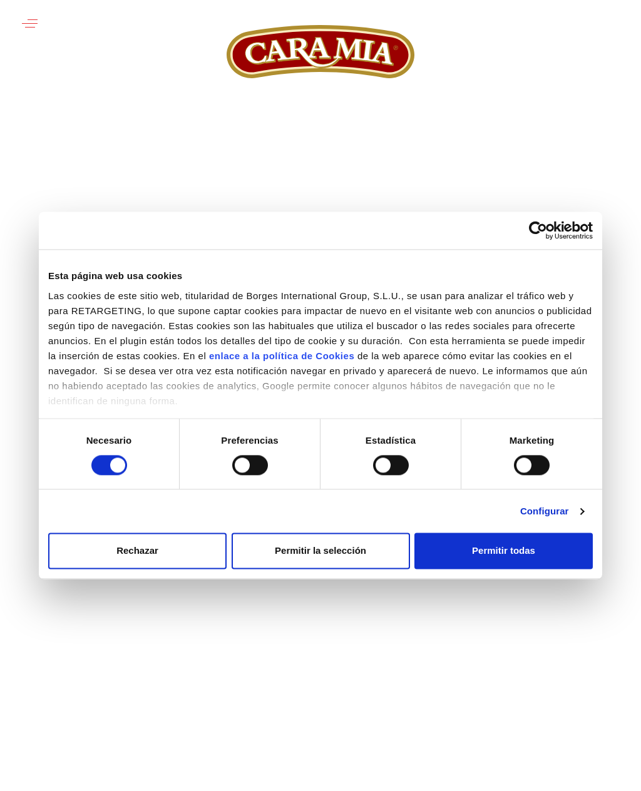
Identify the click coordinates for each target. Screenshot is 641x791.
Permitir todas (503, 551)
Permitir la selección (320, 551)
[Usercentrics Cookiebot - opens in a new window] (538, 230)
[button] (30, 23)
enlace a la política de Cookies (281, 355)
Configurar (544, 511)
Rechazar (137, 551)
